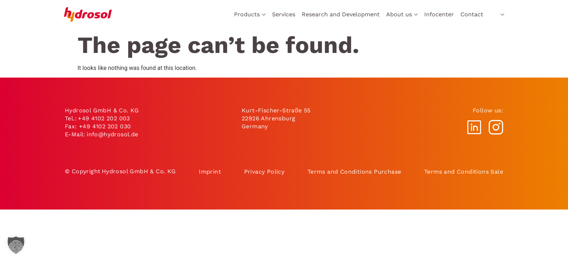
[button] (16, 245)
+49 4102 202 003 (104, 118)
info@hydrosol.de (111, 134)
